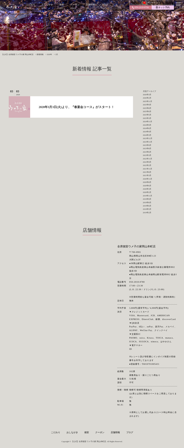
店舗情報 (115, 432)
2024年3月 (147, 135)
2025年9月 (147, 105)
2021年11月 (147, 169)
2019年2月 (147, 212)
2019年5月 (147, 209)
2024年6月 (147, 128)
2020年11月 (147, 179)
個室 (86, 432)
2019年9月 (147, 199)
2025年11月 (147, 101)
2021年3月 (147, 175)
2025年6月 (147, 111)
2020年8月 (147, 182)
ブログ (129, 432)
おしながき (72, 432)
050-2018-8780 (140, 7)
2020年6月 (147, 186)
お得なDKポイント (151, 2)
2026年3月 (147, 94)
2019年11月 (147, 196)
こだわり (55, 432)
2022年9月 (147, 162)
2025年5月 (147, 115)
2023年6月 (147, 152)
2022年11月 (147, 159)
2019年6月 (147, 206)
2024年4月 (147, 132)
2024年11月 (147, 121)
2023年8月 (147, 148)
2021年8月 (147, 172)
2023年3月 (147, 155)
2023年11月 (147, 142)
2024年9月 (147, 125)
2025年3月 (147, 118)
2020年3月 (147, 189)
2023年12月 (147, 138)
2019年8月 (147, 202)
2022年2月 (147, 165)
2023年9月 (147, 145)
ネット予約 (163, 7)
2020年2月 (147, 192)
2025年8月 (147, 108)
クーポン (99, 432)
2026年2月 (147, 98)
